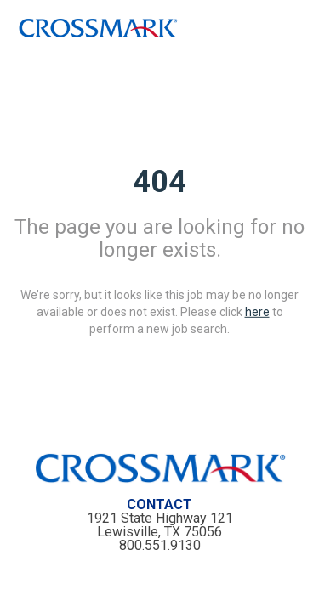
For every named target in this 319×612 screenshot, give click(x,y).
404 (159, 181)
